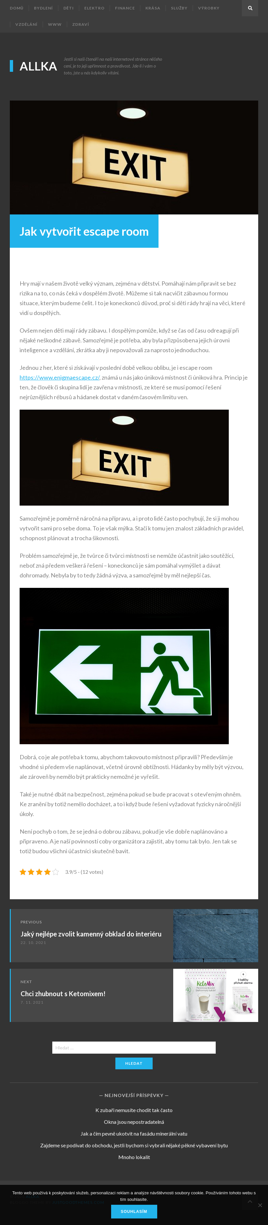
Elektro (94, 8)
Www (55, 24)
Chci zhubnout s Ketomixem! (63, 993)
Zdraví (80, 24)
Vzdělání (26, 24)
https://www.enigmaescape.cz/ (59, 377)
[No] (260, 1205)
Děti (68, 8)
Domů (17, 8)
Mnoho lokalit (134, 1157)
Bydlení (43, 8)
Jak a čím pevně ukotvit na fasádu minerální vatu (134, 1133)
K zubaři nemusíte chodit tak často (133, 1110)
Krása (152, 8)
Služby (179, 8)
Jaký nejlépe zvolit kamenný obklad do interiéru (91, 934)
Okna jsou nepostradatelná (134, 1122)
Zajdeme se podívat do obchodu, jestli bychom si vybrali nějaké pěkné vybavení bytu (134, 1145)
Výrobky (209, 8)
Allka (38, 66)
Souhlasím (134, 1211)
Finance (125, 8)
